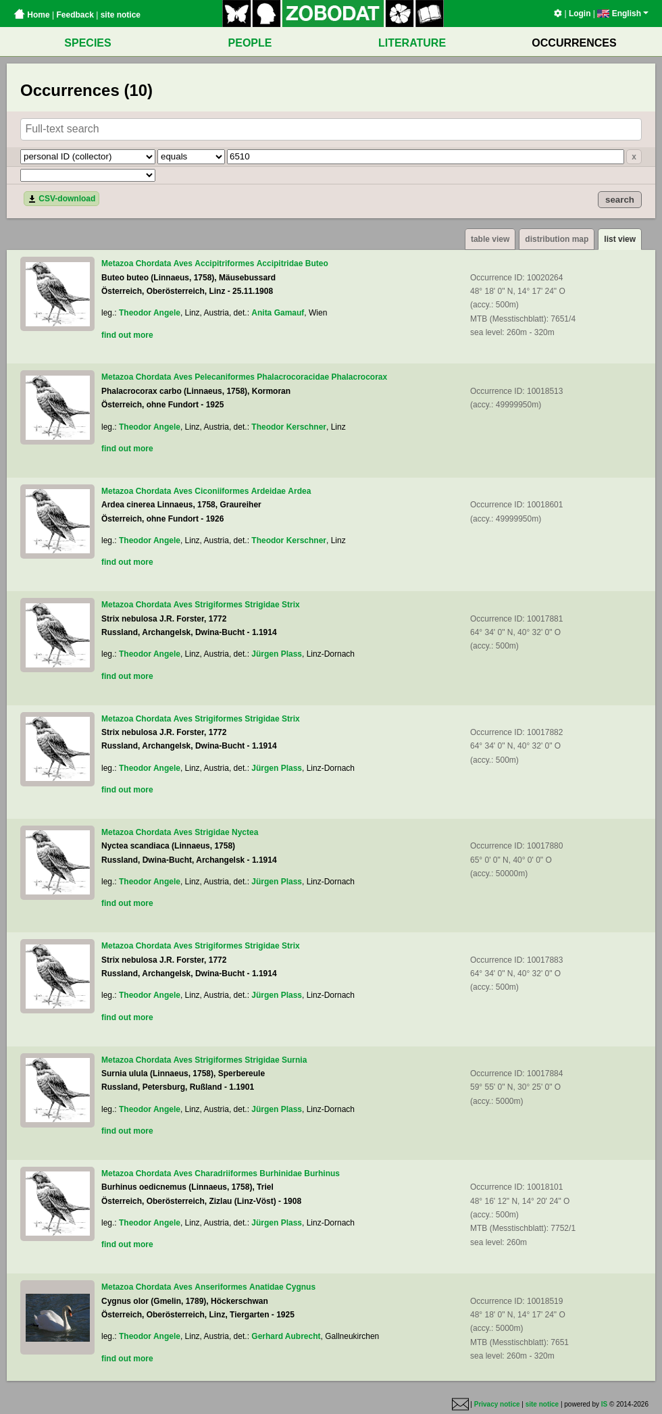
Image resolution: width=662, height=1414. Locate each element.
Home (32, 15)
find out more (127, 335)
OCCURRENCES (574, 43)
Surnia (294, 1060)
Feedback (74, 15)
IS (604, 1404)
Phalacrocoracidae (293, 377)
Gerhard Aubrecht (285, 1336)
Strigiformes (219, 604)
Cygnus (300, 1287)
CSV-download (61, 198)
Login (580, 13)
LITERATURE (412, 43)
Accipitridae (280, 263)
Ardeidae (268, 491)
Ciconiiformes (222, 491)
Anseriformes (221, 1287)
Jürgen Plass (276, 654)
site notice (121, 15)
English (622, 13)
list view (620, 239)
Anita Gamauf (277, 313)
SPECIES (87, 43)
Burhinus (322, 1173)
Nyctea (245, 832)
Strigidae (262, 604)
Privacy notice (497, 1404)
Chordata (154, 263)
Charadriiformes (226, 1173)
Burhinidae (280, 1173)
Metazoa (117, 263)
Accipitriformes (224, 263)
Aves (183, 263)
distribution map (556, 239)
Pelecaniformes (225, 377)
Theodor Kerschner (288, 427)
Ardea (299, 491)
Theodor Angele (149, 313)
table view (490, 239)
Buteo (316, 263)
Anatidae (266, 1287)
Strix (291, 604)
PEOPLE (250, 43)
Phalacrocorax (359, 377)
